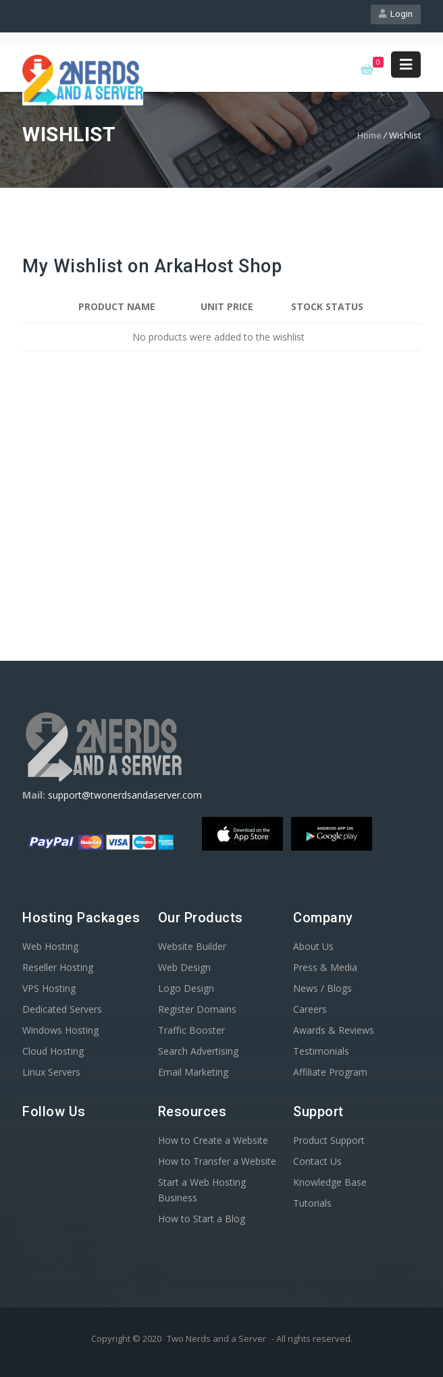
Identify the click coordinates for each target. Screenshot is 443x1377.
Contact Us (317, 1161)
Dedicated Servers (62, 1009)
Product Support (329, 1140)
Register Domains (197, 1009)
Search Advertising (198, 1051)
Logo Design (186, 988)
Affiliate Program (330, 1072)
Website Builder (192, 946)
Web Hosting (50, 946)
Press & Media (325, 967)
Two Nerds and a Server (216, 1338)
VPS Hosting (49, 988)
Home (369, 135)
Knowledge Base (330, 1182)
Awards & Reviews (333, 1030)
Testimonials (321, 1051)
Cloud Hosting (53, 1051)
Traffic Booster (191, 1030)
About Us (313, 946)
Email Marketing (193, 1072)
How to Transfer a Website (217, 1161)
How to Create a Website (213, 1140)
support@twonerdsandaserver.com (125, 794)
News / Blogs (322, 988)
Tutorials (312, 1203)
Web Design (184, 967)
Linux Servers (51, 1072)
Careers (310, 1009)
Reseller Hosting (57, 967)
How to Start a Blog (201, 1218)
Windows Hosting (60, 1030)
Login (396, 14)
